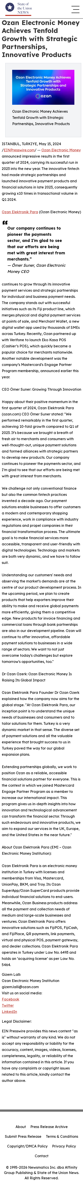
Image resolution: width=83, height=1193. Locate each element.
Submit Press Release (23, 1136)
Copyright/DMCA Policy (27, 1146)
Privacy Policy (64, 1146)
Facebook (10, 999)
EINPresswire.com (19, 150)
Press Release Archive (49, 1127)
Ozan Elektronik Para (20, 212)
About (20, 1127)
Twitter (8, 1005)
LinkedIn (9, 1011)
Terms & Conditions (62, 1136)
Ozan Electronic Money (61, 150)
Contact (41, 1156)
